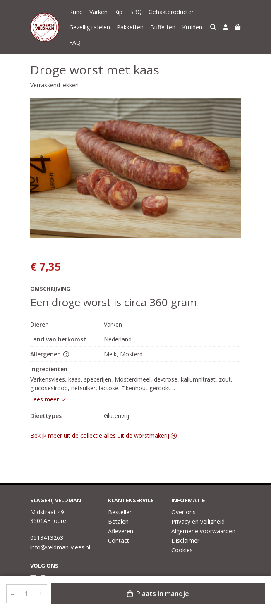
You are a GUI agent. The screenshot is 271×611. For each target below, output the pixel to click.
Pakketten (130, 27)
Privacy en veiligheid (198, 521)
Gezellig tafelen (89, 27)
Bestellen (120, 512)
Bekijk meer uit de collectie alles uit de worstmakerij (103, 435)
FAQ (75, 42)
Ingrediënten (48, 369)
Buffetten (162, 27)
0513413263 (46, 538)
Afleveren (120, 531)
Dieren (39, 324)
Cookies (182, 550)
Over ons (183, 512)
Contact (118, 540)
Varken (98, 12)
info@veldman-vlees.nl (60, 547)
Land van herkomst (58, 339)
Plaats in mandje (158, 593)
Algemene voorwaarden (203, 531)
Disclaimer (185, 540)
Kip (118, 12)
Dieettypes (46, 416)
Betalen (118, 521)
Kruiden (192, 27)
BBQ (135, 12)
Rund (76, 12)
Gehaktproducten (172, 12)
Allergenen (49, 354)
